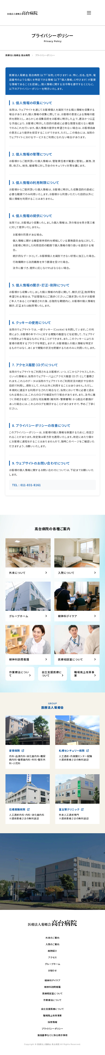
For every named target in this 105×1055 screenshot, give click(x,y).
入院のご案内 (52, 944)
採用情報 (52, 1022)
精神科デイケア (52, 980)
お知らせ (52, 970)
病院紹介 (52, 950)
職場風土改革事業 (52, 1015)
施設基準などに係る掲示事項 (52, 1035)
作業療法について (52, 1000)
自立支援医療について (52, 1009)
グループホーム (52, 964)
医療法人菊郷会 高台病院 (16, 55)
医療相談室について (52, 993)
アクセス (52, 957)
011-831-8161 (30, 485)
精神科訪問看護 (52, 987)
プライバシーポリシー (52, 1028)
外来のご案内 (52, 937)
